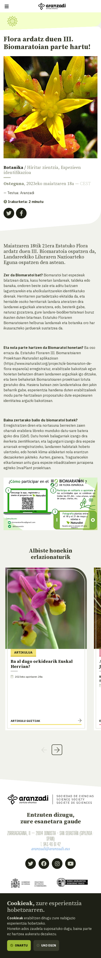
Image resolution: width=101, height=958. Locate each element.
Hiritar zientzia (42, 167)
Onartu (19, 945)
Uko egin (46, 945)
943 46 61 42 (52, 844)
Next (57, 749)
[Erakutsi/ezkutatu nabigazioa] (7, 6)
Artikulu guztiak (25, 721)
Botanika (13, 167)
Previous (44, 749)
